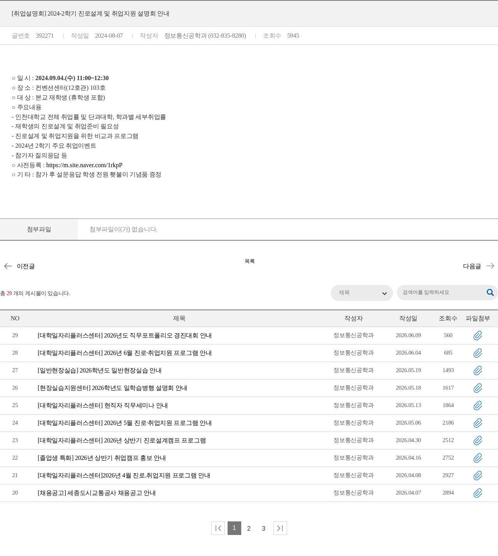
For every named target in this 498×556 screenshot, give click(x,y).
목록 (250, 261)
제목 (344, 292)
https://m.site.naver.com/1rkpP (84, 165)
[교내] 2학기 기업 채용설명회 (490, 266)
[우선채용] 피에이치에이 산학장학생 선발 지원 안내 (8, 266)
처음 (218, 528)
